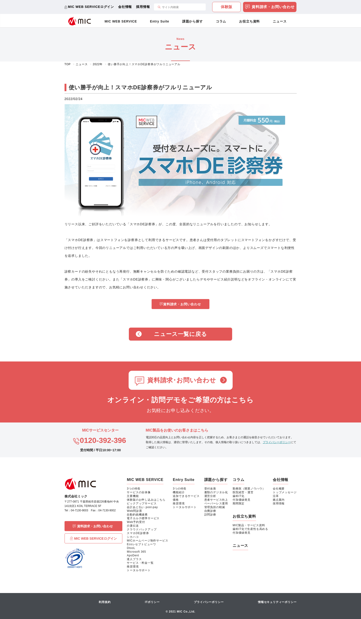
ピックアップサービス (141, 503)
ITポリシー (152, 602)
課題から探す (192, 21)
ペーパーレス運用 (216, 503)
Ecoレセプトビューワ (141, 544)
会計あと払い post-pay (142, 507)
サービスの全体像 (138, 492)
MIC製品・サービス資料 (249, 525)
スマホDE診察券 (138, 533)
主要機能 (133, 496)
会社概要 (279, 488)
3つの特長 (133, 488)
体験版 (226, 7)
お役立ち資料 (249, 21)
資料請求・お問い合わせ (270, 7)
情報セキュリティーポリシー (277, 602)
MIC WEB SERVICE (121, 21)
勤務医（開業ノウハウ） (249, 488)
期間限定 (238, 503)
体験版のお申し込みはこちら (146, 499)
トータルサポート (138, 570)
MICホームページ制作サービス (147, 540)
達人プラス (134, 559)
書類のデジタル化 (216, 492)
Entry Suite (159, 21)
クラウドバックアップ (141, 529)
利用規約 (105, 602)
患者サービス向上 (216, 499)
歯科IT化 (238, 496)
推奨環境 (133, 566)
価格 (176, 499)
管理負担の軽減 (214, 507)
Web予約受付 (136, 522)
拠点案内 (279, 499)
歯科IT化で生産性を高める (250, 529)
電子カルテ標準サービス (143, 518)
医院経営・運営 (243, 492)
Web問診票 (134, 511)
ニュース (279, 21)
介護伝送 (133, 525)
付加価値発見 (241, 499)
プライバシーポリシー (277, 442)
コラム (221, 21)
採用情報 (143, 7)
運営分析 (210, 496)
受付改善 (210, 488)
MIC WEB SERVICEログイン (91, 7)
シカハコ (133, 536)
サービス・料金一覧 (140, 562)
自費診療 (210, 511)
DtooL (131, 548)
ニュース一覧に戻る (180, 334)
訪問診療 (210, 514)
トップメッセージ (284, 492)
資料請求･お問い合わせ (181, 380)
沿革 (276, 496)
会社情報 (125, 7)
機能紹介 (179, 492)
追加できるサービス (186, 496)
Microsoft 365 (136, 551)
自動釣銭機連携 (137, 514)
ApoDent (133, 555)
